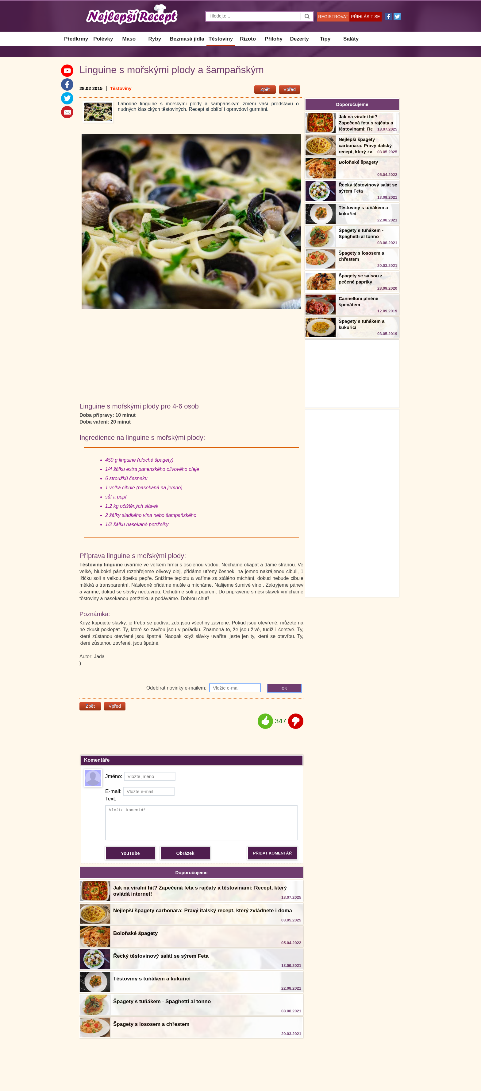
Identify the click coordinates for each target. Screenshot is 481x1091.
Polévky (103, 39)
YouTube (130, 853)
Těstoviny (221, 39)
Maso (129, 39)
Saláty (351, 39)
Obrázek (185, 853)
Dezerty (299, 39)
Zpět (265, 89)
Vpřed (289, 89)
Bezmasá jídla (187, 39)
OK (284, 688)
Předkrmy (76, 39)
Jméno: (140, 776)
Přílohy (274, 39)
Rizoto (248, 39)
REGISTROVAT (333, 16)
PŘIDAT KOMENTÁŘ (272, 853)
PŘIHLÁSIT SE (365, 16)
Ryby (154, 39)
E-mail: (140, 791)
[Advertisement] (352, 502)
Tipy (325, 39)
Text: (110, 799)
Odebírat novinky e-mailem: (203, 687)
